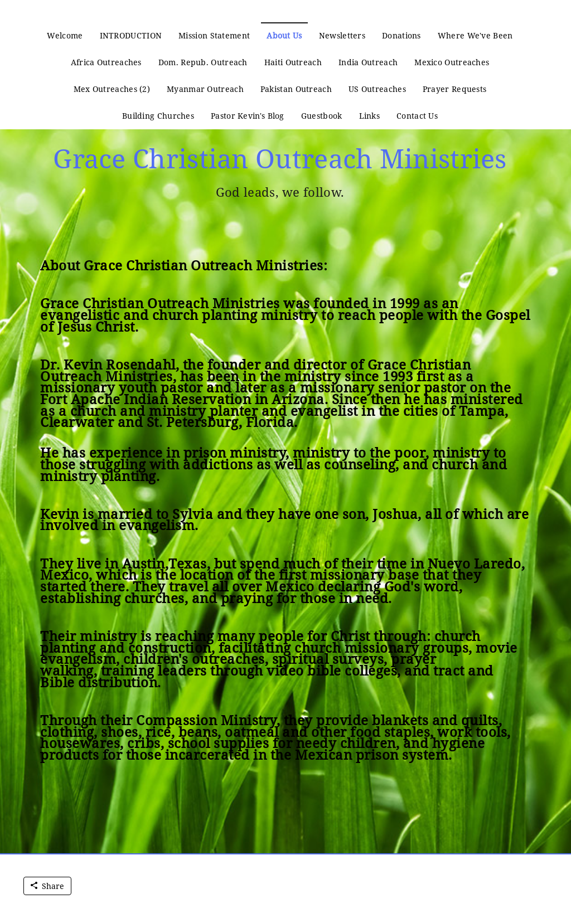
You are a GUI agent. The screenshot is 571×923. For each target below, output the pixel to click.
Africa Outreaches (106, 62)
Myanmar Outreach (205, 89)
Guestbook (321, 115)
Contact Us (417, 115)
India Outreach (368, 62)
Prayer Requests (455, 89)
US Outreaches (377, 89)
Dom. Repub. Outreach (203, 62)
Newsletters (342, 35)
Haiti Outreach (293, 62)
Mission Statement (214, 35)
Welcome (65, 35)
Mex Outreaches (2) (112, 89)
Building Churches (158, 115)
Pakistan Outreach (296, 89)
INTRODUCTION (131, 35)
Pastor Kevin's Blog (247, 115)
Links (369, 115)
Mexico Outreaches (451, 62)
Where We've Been (475, 35)
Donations (401, 35)
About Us (284, 35)
